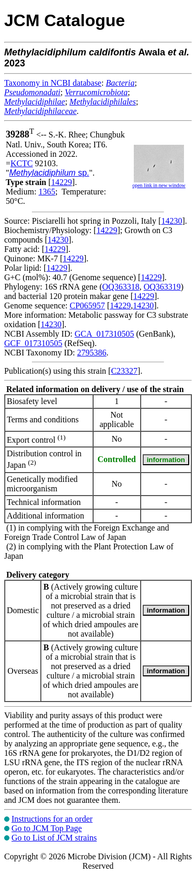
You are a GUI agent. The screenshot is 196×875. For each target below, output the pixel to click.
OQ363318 (121, 286)
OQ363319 (162, 286)
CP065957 (87, 305)
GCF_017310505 (33, 343)
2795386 (91, 352)
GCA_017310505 (104, 333)
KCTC (21, 163)
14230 (171, 220)
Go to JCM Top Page (46, 828)
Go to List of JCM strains (54, 837)
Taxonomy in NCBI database (52, 82)
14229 (61, 182)
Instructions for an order (52, 818)
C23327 (124, 370)
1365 (47, 191)
